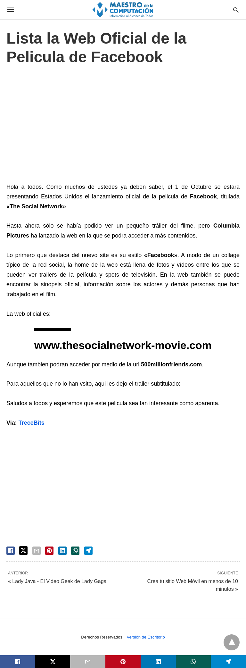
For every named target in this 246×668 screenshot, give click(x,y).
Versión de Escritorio (146, 637)
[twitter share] (23, 550)
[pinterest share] (49, 551)
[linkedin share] (62, 551)
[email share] (36, 551)
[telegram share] (88, 551)
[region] (123, 125)
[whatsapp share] (75, 551)
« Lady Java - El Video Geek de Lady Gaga (57, 581)
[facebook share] (10, 551)
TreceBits (32, 423)
